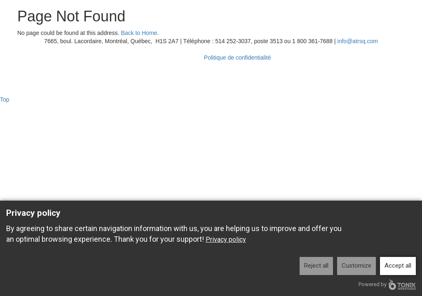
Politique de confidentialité (237, 57)
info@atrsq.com (358, 41)
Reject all (316, 265)
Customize (356, 265)
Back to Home (139, 33)
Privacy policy (226, 239)
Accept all (397, 265)
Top (4, 99)
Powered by (387, 285)
